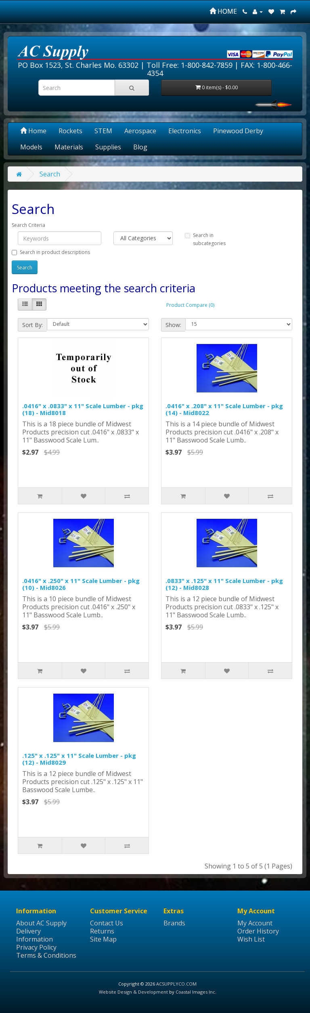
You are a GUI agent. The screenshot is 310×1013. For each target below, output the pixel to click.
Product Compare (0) (190, 305)
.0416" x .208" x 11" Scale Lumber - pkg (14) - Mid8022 (224, 409)
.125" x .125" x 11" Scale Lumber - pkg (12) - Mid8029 (79, 758)
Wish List (251, 939)
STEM (103, 130)
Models (31, 147)
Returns (102, 931)
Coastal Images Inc (195, 992)
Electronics (184, 130)
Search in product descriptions (51, 252)
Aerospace (140, 130)
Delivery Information (34, 935)
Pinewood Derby (238, 130)
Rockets (70, 130)
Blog (140, 147)
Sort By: (32, 325)
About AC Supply (41, 923)
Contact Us (106, 923)
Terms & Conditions (46, 955)
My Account (254, 923)
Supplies (108, 147)
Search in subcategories (205, 239)
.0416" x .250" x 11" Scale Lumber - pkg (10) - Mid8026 (81, 584)
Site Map (103, 939)
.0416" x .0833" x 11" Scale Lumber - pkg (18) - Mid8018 (82, 409)
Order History (258, 931)
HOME (223, 11)
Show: (173, 325)
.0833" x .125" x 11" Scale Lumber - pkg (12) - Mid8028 (224, 584)
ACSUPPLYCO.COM (176, 984)
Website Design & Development (133, 992)
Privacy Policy (36, 947)
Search (50, 174)
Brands (174, 923)
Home (33, 130)
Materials (68, 147)
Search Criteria (28, 225)
